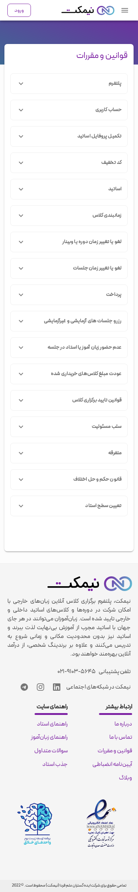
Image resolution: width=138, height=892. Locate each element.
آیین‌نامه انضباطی (112, 764)
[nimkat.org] (88, 10)
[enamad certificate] (101, 824)
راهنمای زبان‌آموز (49, 737)
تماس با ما (120, 737)
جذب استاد (55, 764)
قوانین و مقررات (102, 55)
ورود (19, 10)
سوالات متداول (51, 750)
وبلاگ (125, 778)
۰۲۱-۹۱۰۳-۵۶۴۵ (76, 671)
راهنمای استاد (52, 724)
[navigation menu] (125, 10)
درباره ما (123, 724)
